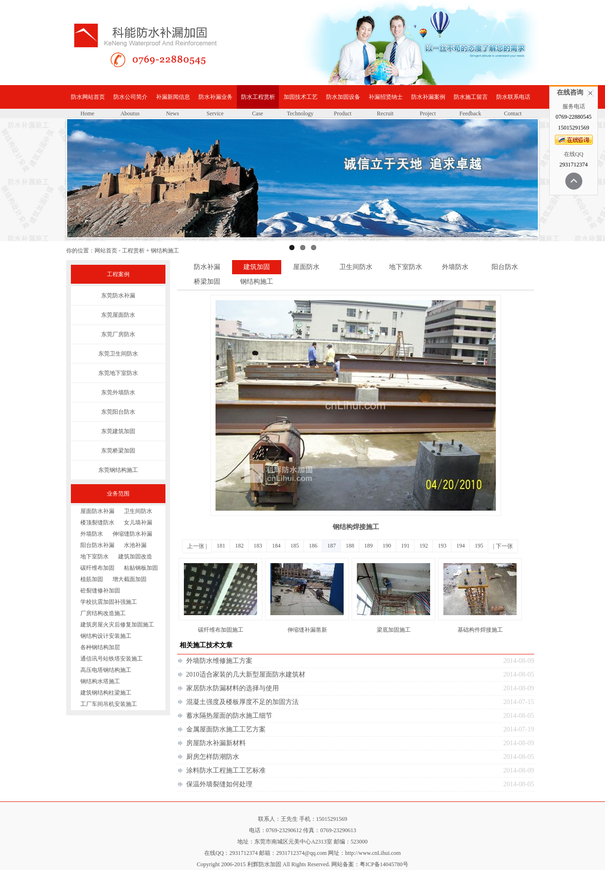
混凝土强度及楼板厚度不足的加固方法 (242, 701)
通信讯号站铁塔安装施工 (111, 658)
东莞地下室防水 (118, 373)
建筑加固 (256, 266)
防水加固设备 (343, 97)
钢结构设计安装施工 (105, 636)
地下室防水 (94, 556)
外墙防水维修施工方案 (219, 660)
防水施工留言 (471, 97)
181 (220, 545)
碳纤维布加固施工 (220, 629)
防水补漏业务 (216, 97)
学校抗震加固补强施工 (108, 602)
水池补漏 (135, 545)
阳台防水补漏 (97, 545)
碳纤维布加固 (97, 568)
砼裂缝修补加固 (100, 590)
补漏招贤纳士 (386, 97)
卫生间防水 (138, 511)
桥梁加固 (207, 281)
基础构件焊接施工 (480, 629)
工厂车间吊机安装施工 (108, 704)
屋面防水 (306, 266)
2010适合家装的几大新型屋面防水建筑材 (245, 674)
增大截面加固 (129, 579)
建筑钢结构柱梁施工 (105, 692)
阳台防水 (505, 266)
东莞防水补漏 (118, 295)
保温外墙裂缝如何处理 (219, 784)
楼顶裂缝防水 (97, 522)
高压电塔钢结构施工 (105, 670)
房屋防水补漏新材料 (216, 743)
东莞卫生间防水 (118, 353)
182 (239, 545)
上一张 (195, 546)
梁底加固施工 (394, 629)
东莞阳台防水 (118, 412)
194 (460, 545)
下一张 (504, 546)
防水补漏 (207, 266)
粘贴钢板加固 (141, 568)
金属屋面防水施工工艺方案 (226, 729)
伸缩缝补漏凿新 (307, 629)
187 (331, 545)
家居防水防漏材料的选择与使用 (232, 688)
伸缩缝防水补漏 (132, 534)
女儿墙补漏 (138, 522)
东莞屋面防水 (118, 315)
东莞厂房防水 (118, 334)
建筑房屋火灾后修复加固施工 (117, 624)
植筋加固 (91, 579)
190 (386, 545)
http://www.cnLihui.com (373, 853)
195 (479, 545)
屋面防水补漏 (97, 511)
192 (423, 545)
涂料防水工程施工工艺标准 (226, 770)
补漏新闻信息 (173, 97)
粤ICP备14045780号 (384, 864)
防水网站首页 (88, 97)
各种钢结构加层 (100, 647)
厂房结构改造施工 (103, 613)
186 (313, 545)
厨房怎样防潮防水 (212, 756)
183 (257, 545)
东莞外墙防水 (118, 392)
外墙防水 (91, 534)
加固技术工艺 (301, 97)
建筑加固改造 (135, 556)
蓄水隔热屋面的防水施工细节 (229, 715)
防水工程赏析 (258, 97)
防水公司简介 (130, 97)
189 (368, 545)
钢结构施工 (256, 281)
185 (294, 545)
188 (350, 545)
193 (442, 545)
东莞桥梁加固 (118, 450)
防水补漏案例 (428, 97)
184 (276, 545)
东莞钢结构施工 (118, 470)
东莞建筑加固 (118, 431)
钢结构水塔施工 (100, 681)
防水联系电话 (513, 97)
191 (405, 545)
